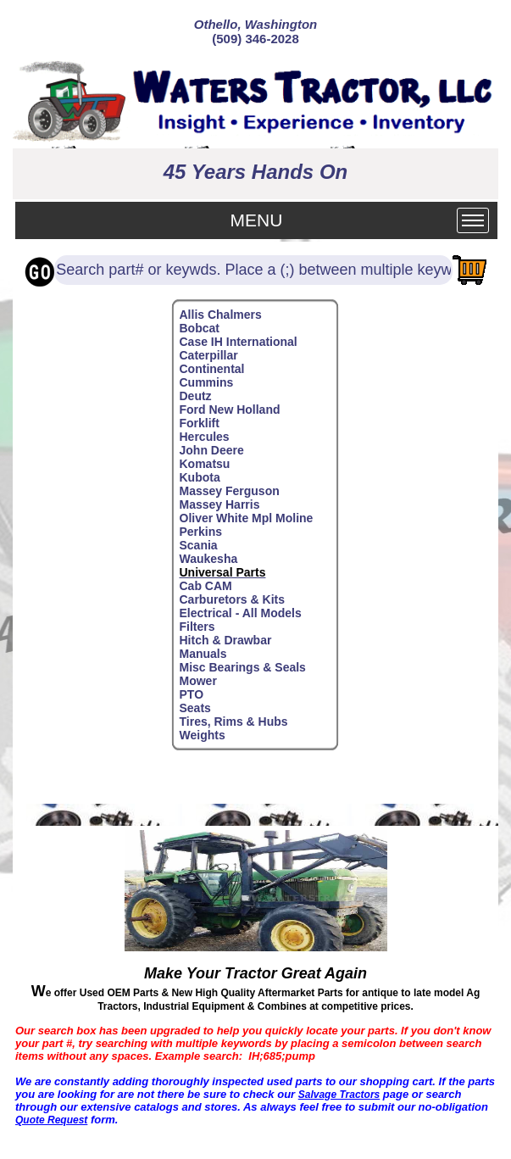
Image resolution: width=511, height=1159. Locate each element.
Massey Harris (220, 504)
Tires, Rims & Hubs (234, 721)
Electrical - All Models (241, 613)
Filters (197, 626)
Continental (212, 369)
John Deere (212, 450)
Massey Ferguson (230, 491)
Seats (195, 708)
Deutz (196, 396)
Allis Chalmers (221, 314)
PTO (192, 694)
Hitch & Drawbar (226, 640)
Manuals (203, 653)
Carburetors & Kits (232, 599)
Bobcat (199, 328)
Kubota (200, 477)
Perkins (201, 531)
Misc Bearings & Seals (243, 667)
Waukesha (209, 559)
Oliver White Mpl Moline (247, 518)
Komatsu (205, 464)
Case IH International (238, 341)
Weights (202, 735)
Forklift (199, 423)
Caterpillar (209, 355)
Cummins (207, 382)
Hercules (205, 436)
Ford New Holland (230, 409)
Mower (198, 681)
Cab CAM (206, 586)
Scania (199, 545)
